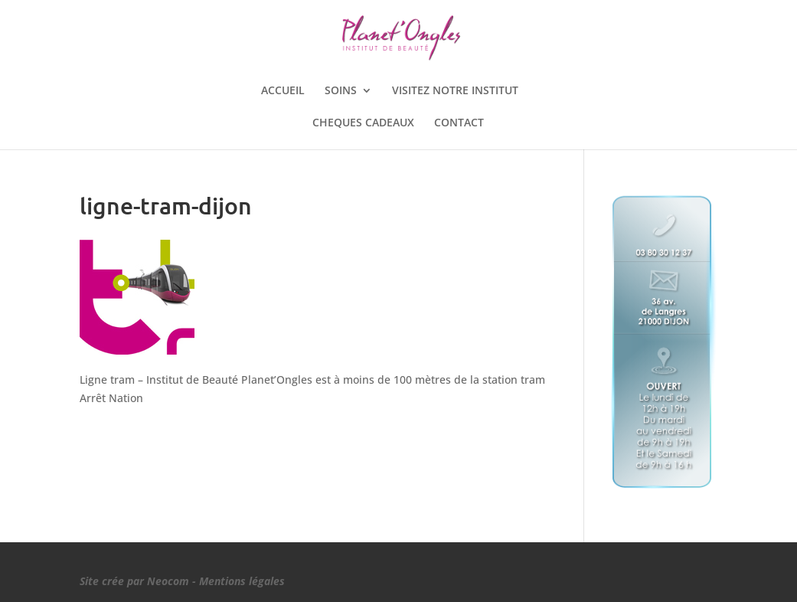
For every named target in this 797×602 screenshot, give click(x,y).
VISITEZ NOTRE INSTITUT (455, 91)
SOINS (341, 91)
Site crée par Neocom (134, 581)
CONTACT (459, 123)
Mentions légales (242, 581)
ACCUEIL (283, 91)
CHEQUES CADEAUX (363, 123)
